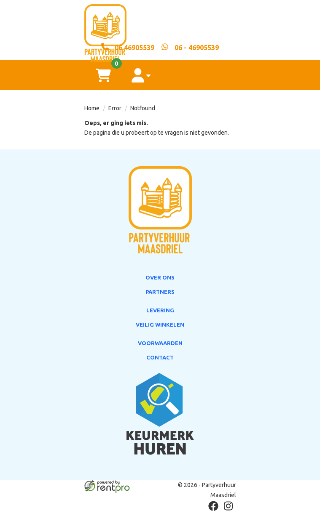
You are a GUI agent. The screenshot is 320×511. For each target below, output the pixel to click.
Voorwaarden (160, 343)
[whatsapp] (190, 47)
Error (114, 108)
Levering (160, 310)
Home (91, 108)
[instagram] (228, 506)
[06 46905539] (127, 47)
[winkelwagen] (103, 75)
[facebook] (213, 506)
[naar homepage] (160, 21)
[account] (141, 75)
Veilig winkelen (160, 324)
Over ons (160, 277)
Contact (160, 357)
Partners (160, 292)
